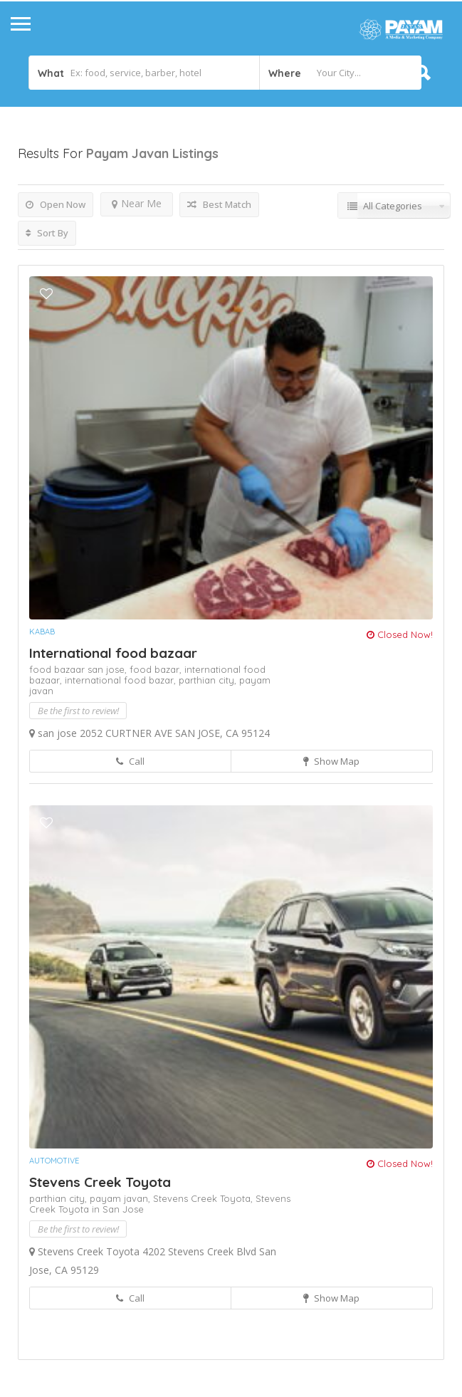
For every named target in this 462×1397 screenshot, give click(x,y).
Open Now (55, 204)
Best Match (219, 204)
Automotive (54, 1161)
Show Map (331, 761)
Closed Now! (400, 634)
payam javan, (121, 1198)
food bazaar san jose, (79, 669)
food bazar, (157, 669)
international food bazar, (122, 680)
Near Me (137, 203)
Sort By (47, 232)
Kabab (42, 632)
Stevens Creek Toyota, (204, 1198)
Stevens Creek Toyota (100, 1182)
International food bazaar (113, 652)
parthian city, (209, 680)
